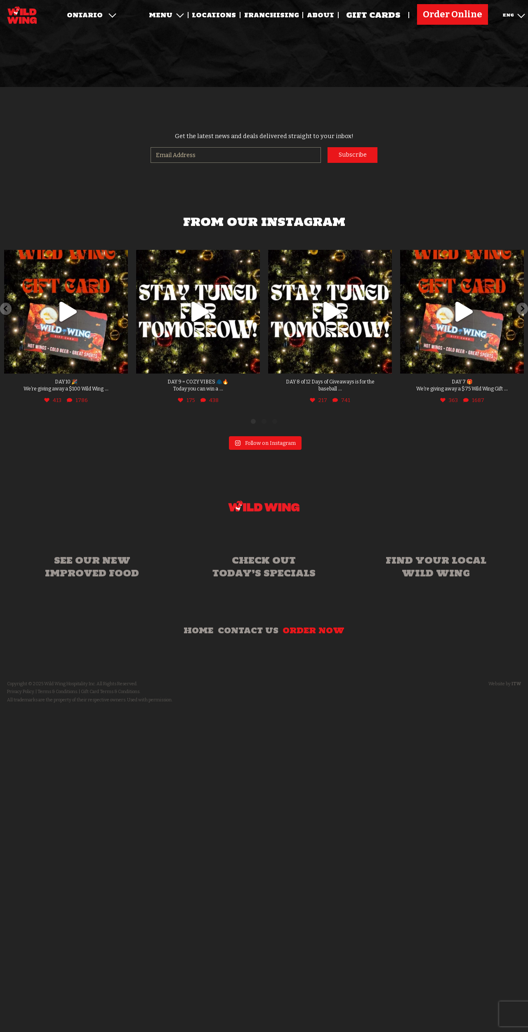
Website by (504, 683)
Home (198, 630)
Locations (214, 15)
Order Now (313, 630)
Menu (166, 15)
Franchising (271, 15)
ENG (514, 14)
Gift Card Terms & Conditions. (110, 691)
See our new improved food (92, 566)
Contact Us (248, 630)
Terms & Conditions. (58, 691)
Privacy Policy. (21, 691)
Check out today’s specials (264, 566)
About (320, 15)
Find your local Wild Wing (436, 566)
